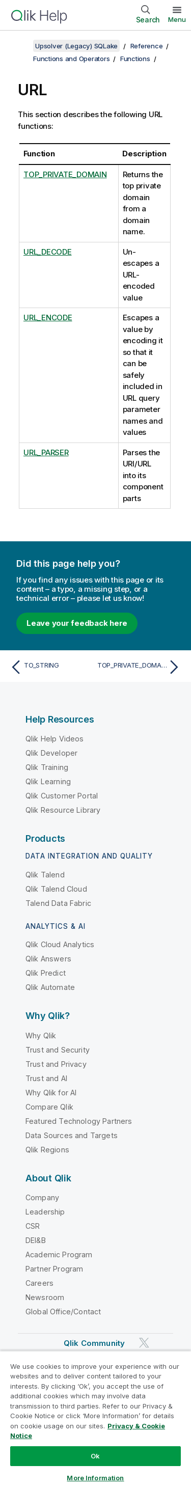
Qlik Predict (45, 973)
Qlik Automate (50, 987)
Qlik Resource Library (62, 810)
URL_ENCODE (47, 317)
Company (42, 1197)
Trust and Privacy (56, 1064)
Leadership (45, 1211)
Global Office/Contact (63, 1311)
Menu (177, 19)
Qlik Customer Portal (61, 795)
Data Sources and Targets (71, 1135)
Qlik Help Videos (54, 738)
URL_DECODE (47, 252)
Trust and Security (57, 1049)
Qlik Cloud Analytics (59, 944)
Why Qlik (40, 1035)
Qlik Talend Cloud (56, 889)
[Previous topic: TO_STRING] (51, 667)
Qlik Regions (47, 1149)
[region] (95, 1420)
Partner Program (54, 1268)
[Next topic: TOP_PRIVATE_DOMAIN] (140, 667)
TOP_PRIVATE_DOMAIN (65, 174)
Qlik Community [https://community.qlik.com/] (94, 1343)
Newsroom (44, 1297)
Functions (135, 58)
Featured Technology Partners (78, 1121)
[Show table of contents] (20, 46)
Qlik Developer (51, 753)
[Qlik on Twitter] (144, 1342)
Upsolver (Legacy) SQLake (76, 46)
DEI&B (35, 1240)
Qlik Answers (48, 958)
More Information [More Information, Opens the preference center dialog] (95, 1478)
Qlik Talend (45, 874)
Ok (95, 1456)
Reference (146, 46)
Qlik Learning (48, 781)
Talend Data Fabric (58, 903)
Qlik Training (46, 767)
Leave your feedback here (76, 623)
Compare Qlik (49, 1106)
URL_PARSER (46, 452)
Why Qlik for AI (50, 1092)
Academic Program (59, 1254)
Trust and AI (46, 1078)
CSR (32, 1226)
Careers (39, 1283)
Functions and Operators (71, 58)
